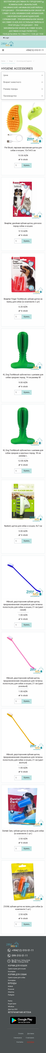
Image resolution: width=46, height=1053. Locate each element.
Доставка (30, 1033)
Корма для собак (17, 974)
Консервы (12, 971)
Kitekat (10, 986)
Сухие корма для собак (16, 977)
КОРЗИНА (30, 1042)
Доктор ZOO (12, 1009)
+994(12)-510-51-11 (34, 50)
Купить (27, 165)
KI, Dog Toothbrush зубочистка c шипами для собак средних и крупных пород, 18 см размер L (23, 453)
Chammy (11, 992)
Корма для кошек (17, 965)
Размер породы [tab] (10, 89)
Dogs (11, 61)
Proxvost (11, 989)
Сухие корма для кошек (17, 969)
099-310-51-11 (18, 955)
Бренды (12, 983)
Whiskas (11, 1006)
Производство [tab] (10, 96)
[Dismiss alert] (43, 2)
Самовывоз (18, 1038)
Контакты (20, 1042)
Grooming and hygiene (24, 61)
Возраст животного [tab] (12, 82)
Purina (10, 1001)
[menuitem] (7, 44)
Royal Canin (12, 1004)
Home (3, 61)
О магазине (30, 1038)
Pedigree (11, 995)
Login (6, 38)
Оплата (20, 1033)
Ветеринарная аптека (19, 1012)
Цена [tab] (5, 75)
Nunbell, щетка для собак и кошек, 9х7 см (23, 526)
